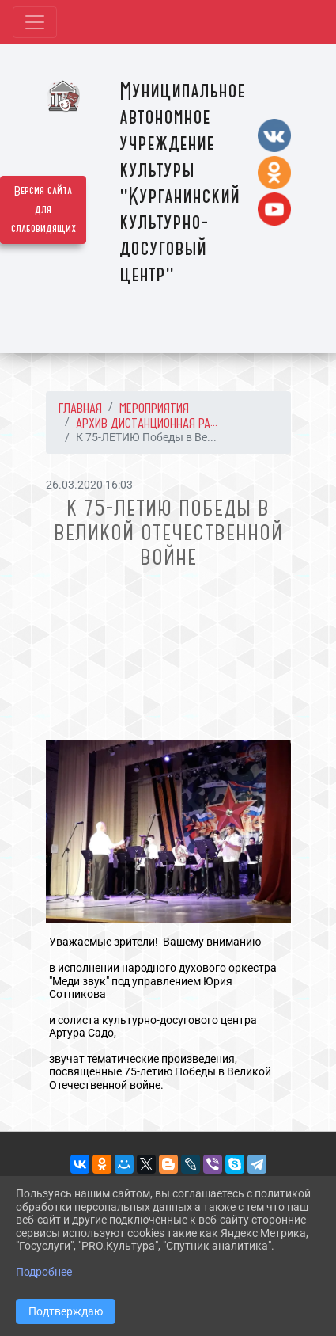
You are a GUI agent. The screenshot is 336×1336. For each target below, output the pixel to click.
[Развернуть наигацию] (35, 22)
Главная (80, 408)
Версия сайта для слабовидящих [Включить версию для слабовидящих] (43, 210)
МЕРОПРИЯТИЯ (154, 408)
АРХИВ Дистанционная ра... (146, 423)
